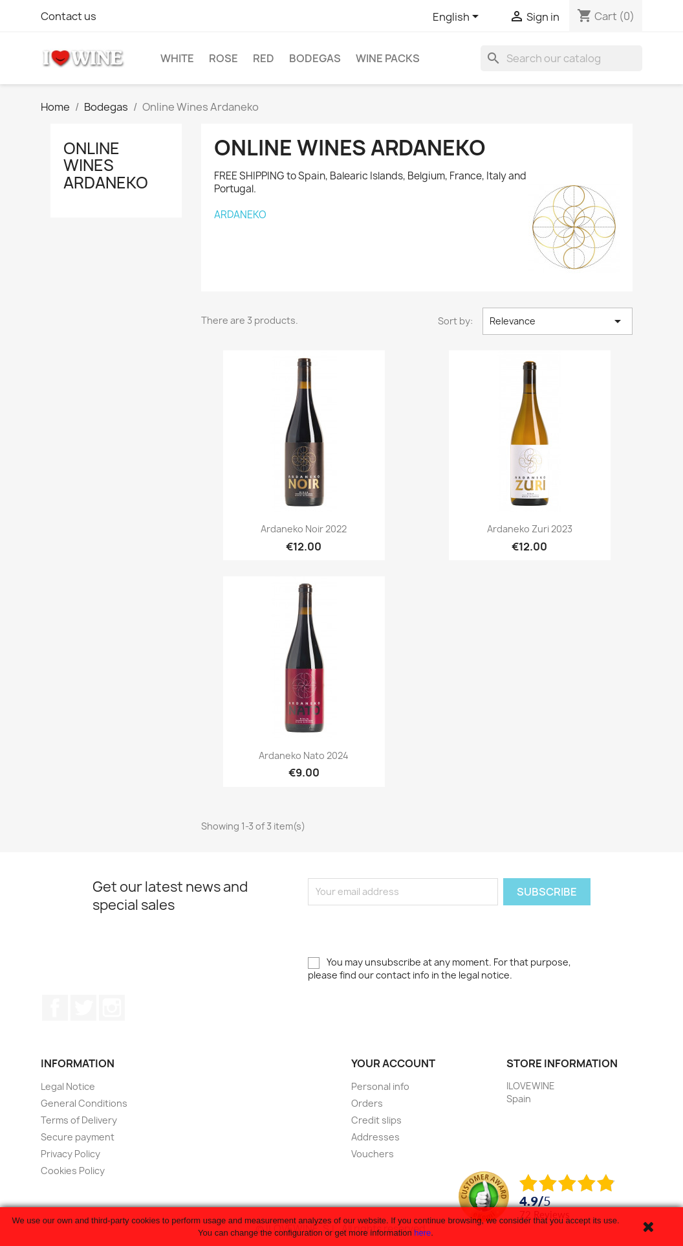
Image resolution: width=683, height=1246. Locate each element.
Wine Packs (388, 58)
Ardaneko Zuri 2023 (529, 529)
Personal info (380, 1086)
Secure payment (77, 1137)
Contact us (68, 16)
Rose (223, 58)
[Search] (561, 58)
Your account (393, 1063)
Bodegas (315, 58)
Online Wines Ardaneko (105, 165)
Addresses (375, 1137)
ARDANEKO (240, 214)
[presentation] (406, 930)
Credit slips (376, 1120)
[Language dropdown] (458, 17)
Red (263, 58)
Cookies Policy (73, 1170)
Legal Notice (68, 1086)
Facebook (55, 1008)
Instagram (112, 1008)
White (177, 58)
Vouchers (372, 1154)
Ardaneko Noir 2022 (304, 529)
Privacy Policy (70, 1154)
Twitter (83, 1008)
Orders (367, 1103)
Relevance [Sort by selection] (557, 321)
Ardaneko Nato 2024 (304, 755)
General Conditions (84, 1103)
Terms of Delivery (79, 1120)
